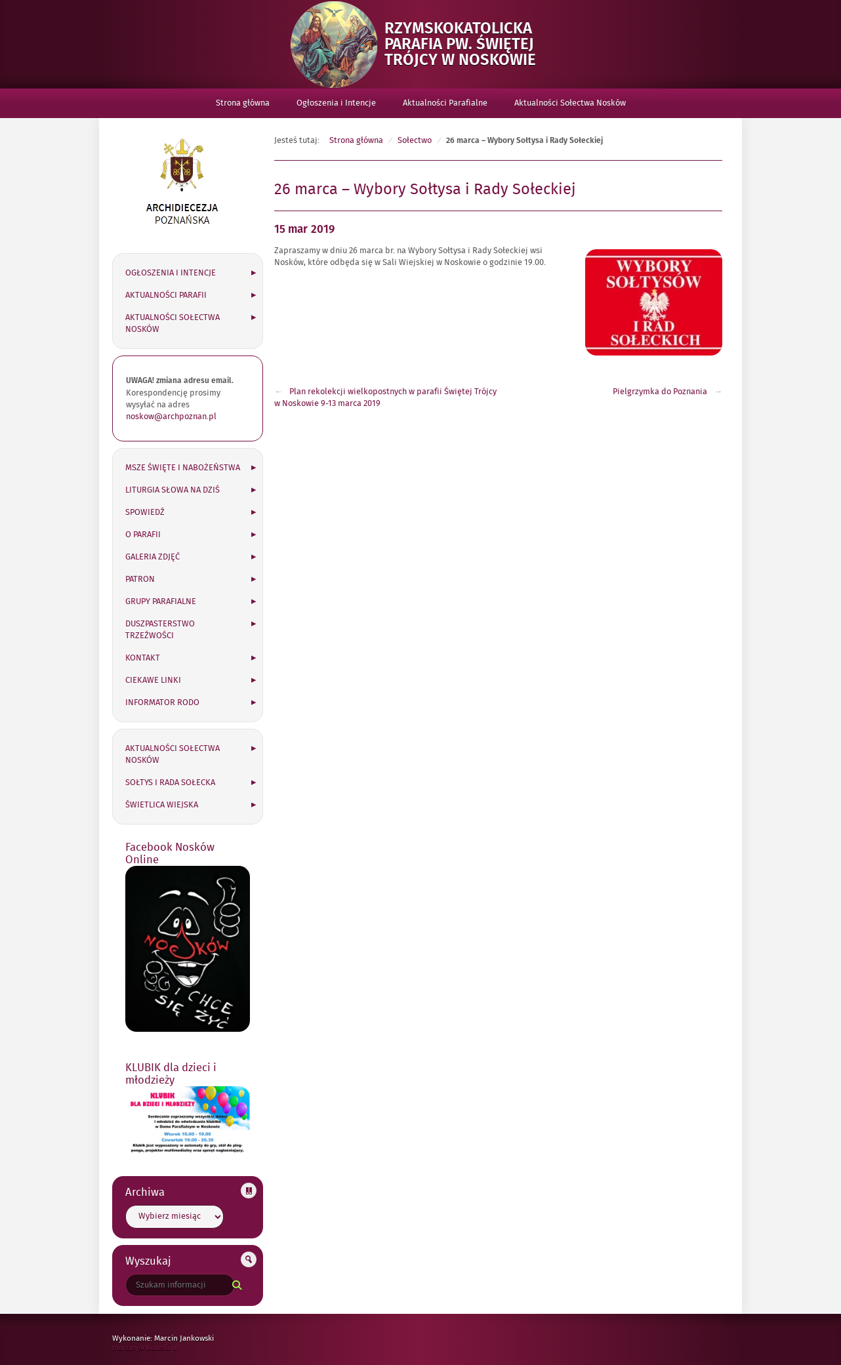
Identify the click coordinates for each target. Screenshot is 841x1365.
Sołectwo (415, 140)
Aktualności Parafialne (445, 103)
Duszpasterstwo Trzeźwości (160, 630)
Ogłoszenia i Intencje (336, 103)
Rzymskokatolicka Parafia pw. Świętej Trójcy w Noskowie (468, 44)
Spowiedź (145, 512)
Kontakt (142, 658)
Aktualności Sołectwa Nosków (570, 103)
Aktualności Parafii (166, 295)
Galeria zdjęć (152, 557)
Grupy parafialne (160, 601)
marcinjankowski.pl (159, 1347)
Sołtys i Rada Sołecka (170, 782)
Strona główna (243, 103)
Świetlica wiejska (161, 805)
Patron (140, 579)
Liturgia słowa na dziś (172, 490)
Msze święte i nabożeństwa (182, 468)
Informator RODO (162, 702)
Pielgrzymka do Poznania (660, 391)
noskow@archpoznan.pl (171, 416)
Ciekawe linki (153, 680)
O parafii (143, 534)
